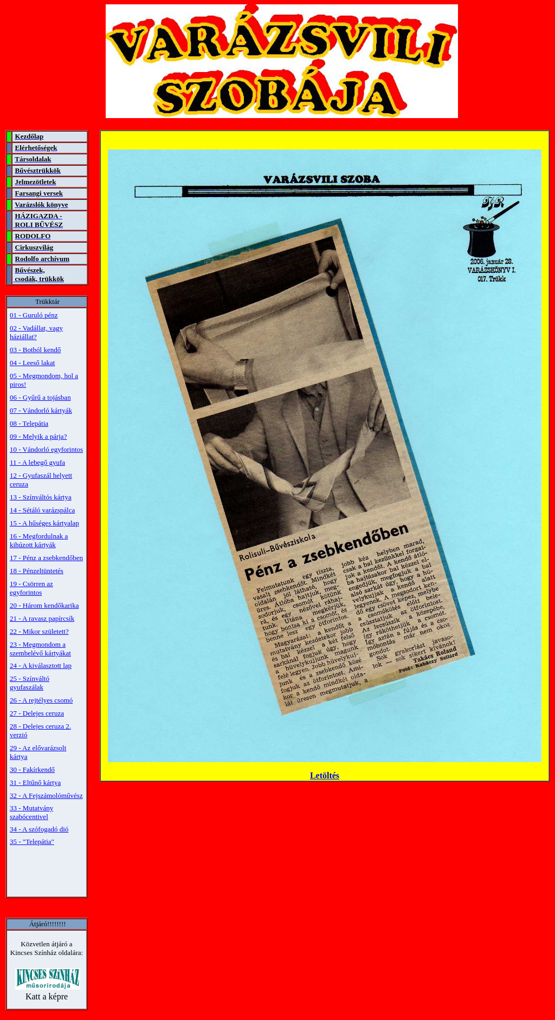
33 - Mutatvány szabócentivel (31, 812)
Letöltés (324, 775)
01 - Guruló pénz (33, 315)
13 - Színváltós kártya (41, 497)
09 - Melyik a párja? (38, 436)
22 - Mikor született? (39, 631)
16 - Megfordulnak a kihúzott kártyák (39, 540)
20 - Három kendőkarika (44, 605)
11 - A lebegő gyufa (37, 462)
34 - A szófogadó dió (39, 829)
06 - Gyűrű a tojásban (40, 397)
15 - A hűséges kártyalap (44, 523)
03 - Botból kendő (35, 350)
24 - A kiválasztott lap (41, 665)
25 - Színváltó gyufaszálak (29, 682)
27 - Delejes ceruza (37, 713)
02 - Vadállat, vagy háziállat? (36, 332)
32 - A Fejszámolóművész (46, 795)
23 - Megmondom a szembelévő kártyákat (40, 648)
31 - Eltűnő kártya (35, 782)
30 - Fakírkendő (32, 769)
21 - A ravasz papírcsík (42, 618)
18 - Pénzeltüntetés (36, 571)
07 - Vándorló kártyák (41, 410)
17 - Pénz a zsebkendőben (46, 558)
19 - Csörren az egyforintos (31, 588)
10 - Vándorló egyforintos (46, 449)
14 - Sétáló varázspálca (42, 510)
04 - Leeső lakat (32, 363)
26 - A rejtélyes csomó (41, 700)
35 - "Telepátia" (32, 841)
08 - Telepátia (29, 423)
